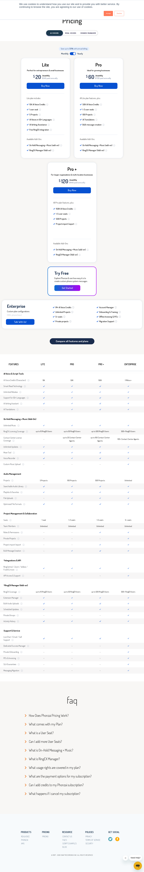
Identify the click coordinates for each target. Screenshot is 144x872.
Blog (64, 847)
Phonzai (24, 840)
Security (89, 843)
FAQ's (64, 840)
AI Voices (54, 33)
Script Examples (69, 843)
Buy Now (45, 85)
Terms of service (92, 840)
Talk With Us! (17, 321)
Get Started (65, 288)
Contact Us (67, 836)
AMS (22, 843)
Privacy (88, 836)
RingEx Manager (88, 33)
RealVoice (25, 836)
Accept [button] (108, 13)
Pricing (45, 836)
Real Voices (70, 33)
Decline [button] (119, 13)
